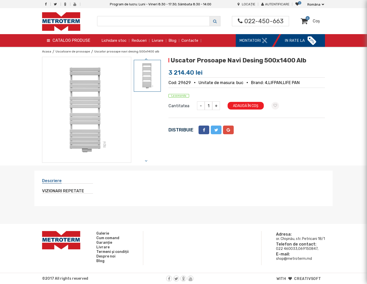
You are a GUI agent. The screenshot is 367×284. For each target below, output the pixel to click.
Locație (246, 4)
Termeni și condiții (112, 251)
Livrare (157, 40)
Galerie (102, 233)
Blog (172, 40)
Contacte (189, 40)
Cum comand (107, 238)
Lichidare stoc (113, 40)
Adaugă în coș (245, 106)
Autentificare (275, 4)
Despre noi (105, 256)
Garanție (103, 242)
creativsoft (307, 279)
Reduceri (139, 40)
